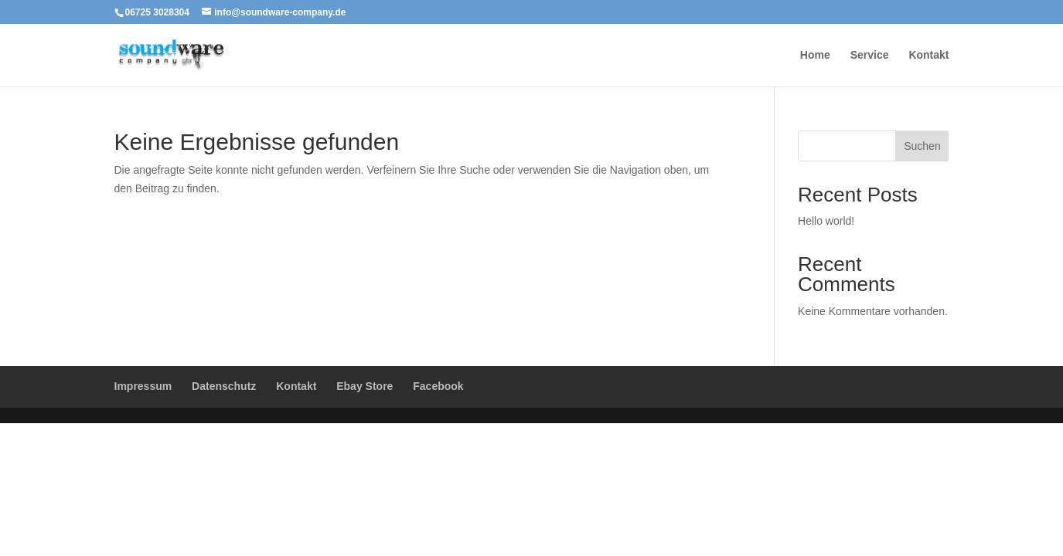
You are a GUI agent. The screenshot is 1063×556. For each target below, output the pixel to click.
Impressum (143, 386)
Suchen (922, 146)
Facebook (438, 386)
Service (869, 55)
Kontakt (928, 55)
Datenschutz (224, 386)
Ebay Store (364, 386)
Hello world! (826, 221)
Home (815, 55)
